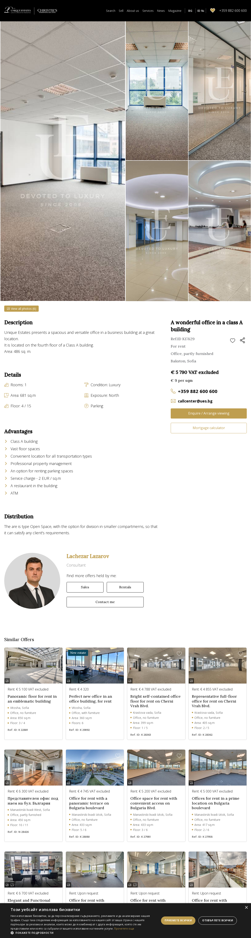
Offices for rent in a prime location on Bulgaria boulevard (215, 808)
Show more (12, 359)
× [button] (246, 907)
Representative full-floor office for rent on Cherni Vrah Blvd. (214, 706)
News (161, 11)
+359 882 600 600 (197, 391)
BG (190, 11)
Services (148, 11)
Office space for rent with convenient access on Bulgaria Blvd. (153, 808)
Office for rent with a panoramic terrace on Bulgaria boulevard (89, 808)
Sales (85, 592)
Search (110, 11)
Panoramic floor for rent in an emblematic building (32, 704)
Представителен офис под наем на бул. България (33, 806)
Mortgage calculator (209, 427)
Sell (121, 11)
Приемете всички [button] (178, 920)
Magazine (174, 11)
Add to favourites (232, 340)
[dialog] (125, 920)
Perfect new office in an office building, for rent (90, 704)
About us (133, 11)
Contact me (105, 607)
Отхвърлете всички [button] (217, 920)
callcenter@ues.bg (195, 401)
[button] (85, 933)
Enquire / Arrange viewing (208, 413)
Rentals (125, 592)
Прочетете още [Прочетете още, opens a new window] (124, 928)
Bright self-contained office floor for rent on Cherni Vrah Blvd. (155, 706)
